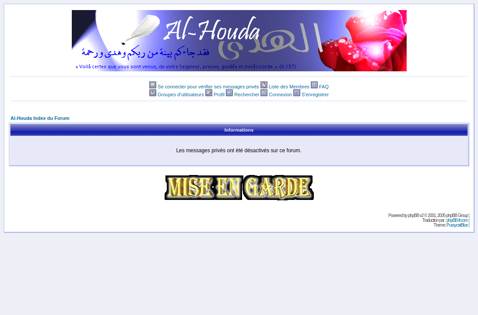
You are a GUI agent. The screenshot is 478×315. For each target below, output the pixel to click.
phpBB (413, 215)
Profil (219, 94)
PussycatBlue (457, 225)
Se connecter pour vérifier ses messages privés (208, 86)
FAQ (324, 86)
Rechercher (246, 94)
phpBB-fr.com (457, 220)
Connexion (280, 94)
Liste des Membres (289, 86)
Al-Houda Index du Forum (40, 118)
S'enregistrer (315, 94)
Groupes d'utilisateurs (181, 94)
